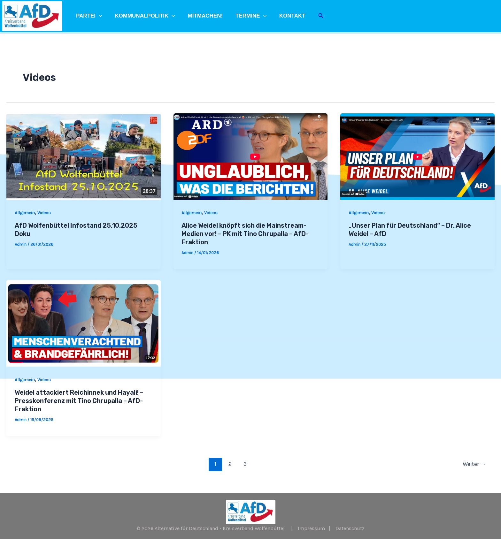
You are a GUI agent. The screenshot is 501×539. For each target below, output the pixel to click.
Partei (88, 16)
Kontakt (284, 16)
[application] (98, 16)
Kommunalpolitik (142, 16)
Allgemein (25, 213)
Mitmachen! (200, 16)
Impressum (311, 528)
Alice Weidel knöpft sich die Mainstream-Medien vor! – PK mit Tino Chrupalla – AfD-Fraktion (245, 234)
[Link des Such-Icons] (311, 16)
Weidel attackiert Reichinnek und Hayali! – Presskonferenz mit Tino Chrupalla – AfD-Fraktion (79, 401)
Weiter (474, 463)
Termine (244, 16)
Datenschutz (350, 528)
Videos (44, 213)
